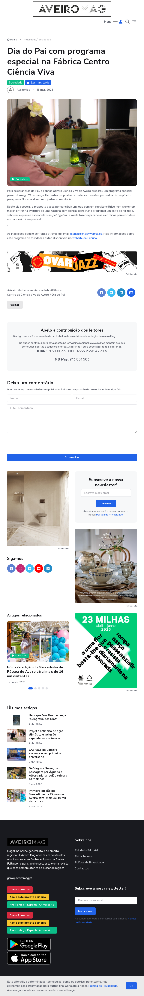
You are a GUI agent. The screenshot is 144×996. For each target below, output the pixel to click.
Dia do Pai (58, 294)
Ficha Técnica (83, 856)
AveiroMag (23, 89)
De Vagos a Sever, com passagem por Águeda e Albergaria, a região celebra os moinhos (48, 774)
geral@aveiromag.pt (19, 878)
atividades (26, 290)
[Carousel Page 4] (43, 688)
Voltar (15, 305)
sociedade (42, 290)
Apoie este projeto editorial (28, 897)
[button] (127, 22)
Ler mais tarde (38, 82)
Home (12, 39)
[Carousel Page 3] (39, 688)
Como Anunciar (20, 889)
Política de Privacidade (102, 986)
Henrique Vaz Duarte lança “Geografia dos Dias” (47, 717)
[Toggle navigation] (111, 22)
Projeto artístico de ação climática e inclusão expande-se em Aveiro (46, 734)
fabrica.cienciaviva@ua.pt (86, 233)
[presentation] (72, 442)
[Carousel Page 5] (47, 688)
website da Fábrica (84, 238)
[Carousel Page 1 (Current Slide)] (30, 688)
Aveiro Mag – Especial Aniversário (32, 904)
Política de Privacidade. (109, 514)
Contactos (82, 868)
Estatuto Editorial (86, 850)
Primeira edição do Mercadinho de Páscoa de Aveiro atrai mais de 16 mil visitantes (35, 672)
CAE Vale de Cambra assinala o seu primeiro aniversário (45, 753)
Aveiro (13, 290)
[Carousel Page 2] (35, 688)
